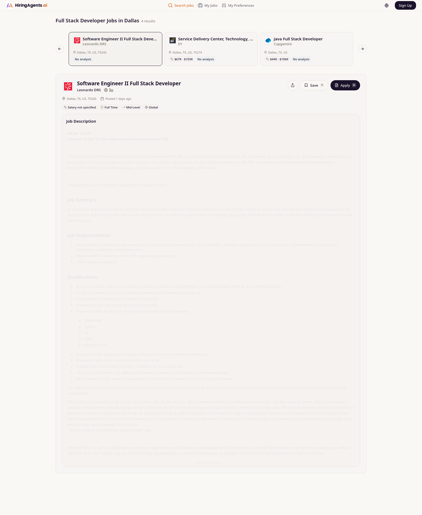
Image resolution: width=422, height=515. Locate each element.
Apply (345, 86)
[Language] (383, 6)
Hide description (211, 461)
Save (314, 86)
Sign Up (403, 5)
